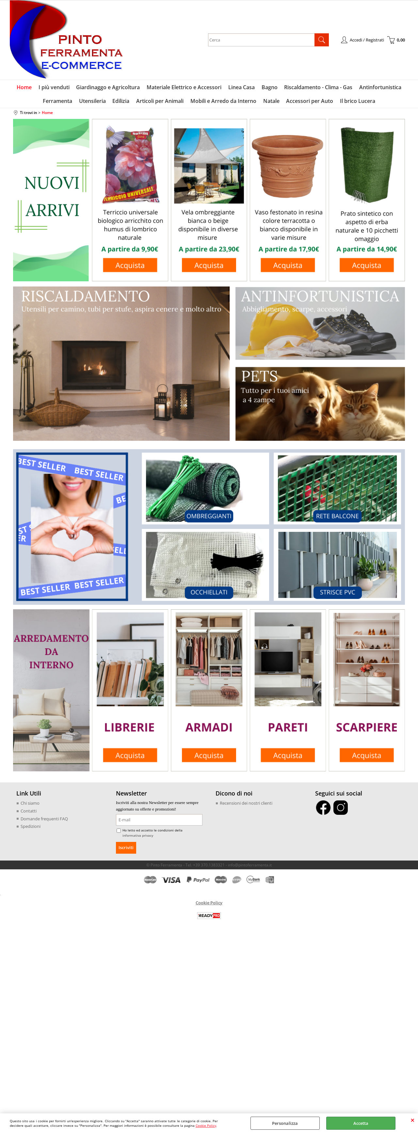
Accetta (360, 1123)
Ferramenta (58, 101)
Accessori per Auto (309, 101)
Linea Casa (241, 87)
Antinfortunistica (380, 87)
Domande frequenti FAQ (44, 819)
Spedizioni (30, 827)
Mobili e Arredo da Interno (223, 101)
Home (25, 87)
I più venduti (54, 87)
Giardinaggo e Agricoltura (108, 87)
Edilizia (121, 101)
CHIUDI (412, 1120)
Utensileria (93, 101)
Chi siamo (30, 804)
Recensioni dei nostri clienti (246, 804)
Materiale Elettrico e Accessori (184, 87)
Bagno (269, 87)
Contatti (29, 812)
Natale (271, 101)
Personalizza (285, 1123)
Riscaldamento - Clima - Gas (318, 87)
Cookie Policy (206, 1125)
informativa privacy (137, 836)
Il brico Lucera (357, 101)
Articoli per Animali (160, 101)
